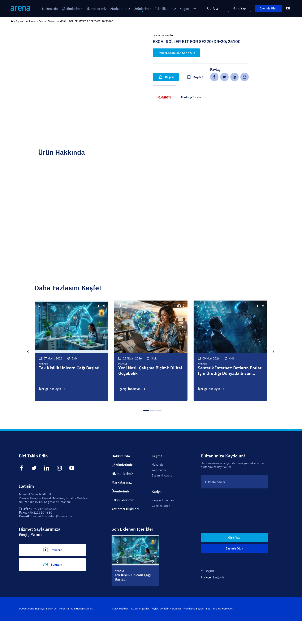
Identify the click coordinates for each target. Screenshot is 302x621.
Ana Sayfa (16, 21)
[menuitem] (49, 9)
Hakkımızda (121, 456)
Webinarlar (159, 470)
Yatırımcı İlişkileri (125, 509)
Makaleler (158, 464)
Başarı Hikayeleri (163, 475)
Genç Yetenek (161, 506)
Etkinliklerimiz (123, 500)
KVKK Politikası (120, 608)
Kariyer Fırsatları (163, 500)
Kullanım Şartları (140, 608)
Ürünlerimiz (30, 21)
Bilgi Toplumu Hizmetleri (219, 608)
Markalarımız (122, 482)
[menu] (107, 8)
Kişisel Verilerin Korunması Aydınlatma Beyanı (178, 608)
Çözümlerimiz (122, 465)
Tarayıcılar (53, 21)
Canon (42, 21)
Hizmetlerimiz (122, 473)
